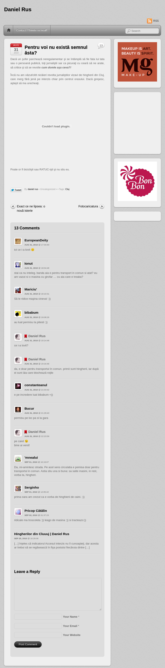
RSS (156, 20)
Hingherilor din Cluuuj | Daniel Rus (41, 534)
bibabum (31, 312)
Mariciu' (30, 289)
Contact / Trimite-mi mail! (31, 30)
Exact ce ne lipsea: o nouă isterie (31, 208)
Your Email (70, 626)
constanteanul (35, 385)
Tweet (16, 190)
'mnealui (31, 457)
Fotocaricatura (88, 206)
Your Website (72, 635)
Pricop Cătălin (35, 510)
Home (9, 30)
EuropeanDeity (36, 240)
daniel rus (33, 189)
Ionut (28, 263)
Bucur (29, 408)
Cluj (67, 189)
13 (101, 45)
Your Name (70, 616)
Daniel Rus (17, 9)
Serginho (31, 487)
